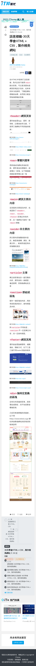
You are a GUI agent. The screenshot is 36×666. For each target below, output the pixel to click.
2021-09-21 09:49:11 (16, 67)
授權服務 (18, 659)
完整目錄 (8, 592)
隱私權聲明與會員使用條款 (11, 662)
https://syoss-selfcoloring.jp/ (17, 138)
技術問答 (14, 11)
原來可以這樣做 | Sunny (17, 65)
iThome (17, 657)
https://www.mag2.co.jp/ (22, 388)
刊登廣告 (10, 659)
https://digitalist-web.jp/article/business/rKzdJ (18, 266)
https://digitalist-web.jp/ (22, 324)
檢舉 (28, 514)
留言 (12, 514)
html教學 (27, 55)
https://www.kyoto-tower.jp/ (18, 183)
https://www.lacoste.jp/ (22, 155)
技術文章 (6, 11)
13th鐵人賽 (13, 55)
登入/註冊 (30, 11)
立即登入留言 (18, 642)
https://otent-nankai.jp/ (22, 194)
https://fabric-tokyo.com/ (23, 147)
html (20, 55)
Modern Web (14, 26)
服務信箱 (25, 659)
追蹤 (20, 514)
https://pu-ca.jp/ (20, 378)
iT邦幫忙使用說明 (28, 662)
